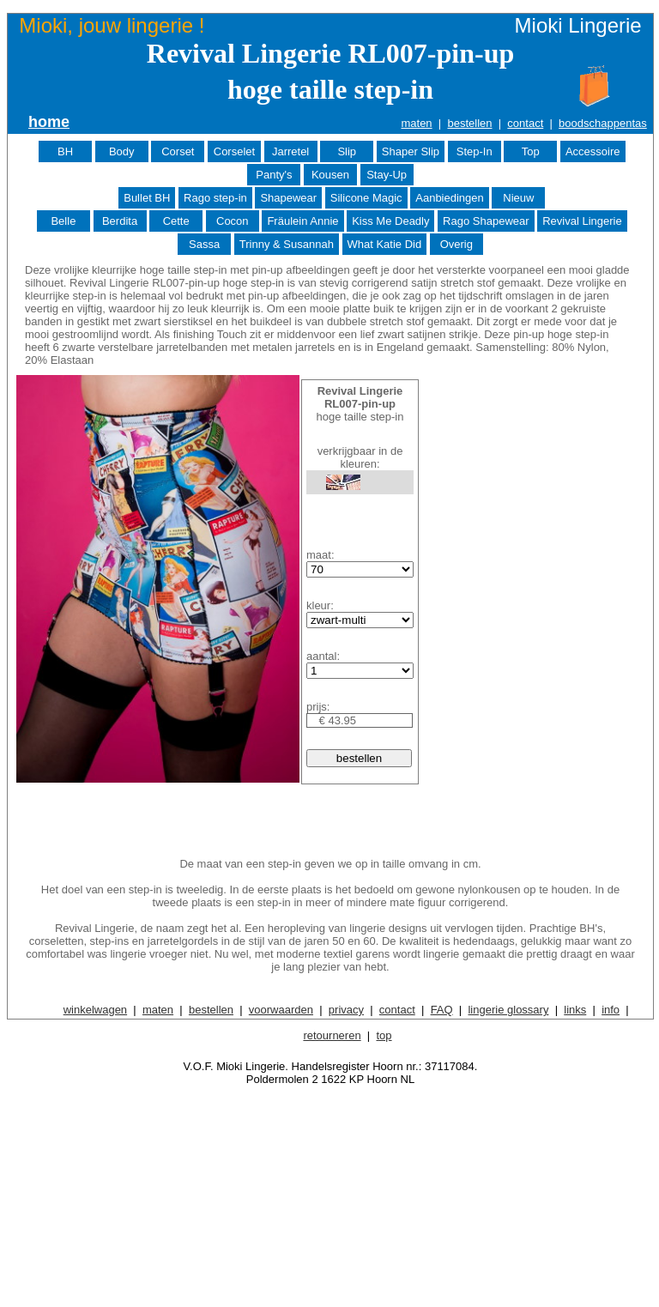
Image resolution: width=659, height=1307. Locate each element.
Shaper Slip (410, 151)
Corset (177, 151)
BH (65, 151)
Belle (63, 221)
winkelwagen (95, 1009)
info (611, 1009)
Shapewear (288, 197)
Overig (456, 244)
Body (122, 151)
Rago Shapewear (486, 221)
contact (525, 123)
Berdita (119, 221)
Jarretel (290, 151)
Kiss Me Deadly (390, 221)
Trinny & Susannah (286, 244)
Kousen (330, 174)
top (383, 1035)
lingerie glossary (508, 1009)
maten (416, 123)
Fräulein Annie (302, 221)
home (49, 121)
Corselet (234, 151)
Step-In (474, 151)
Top (531, 151)
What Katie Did (385, 244)
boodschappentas (603, 123)
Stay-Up (386, 174)
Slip (346, 151)
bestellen (469, 123)
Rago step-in (215, 197)
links (575, 1009)
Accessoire (592, 151)
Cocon (232, 221)
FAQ (442, 1009)
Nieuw (518, 197)
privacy (346, 1009)
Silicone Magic (366, 197)
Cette (176, 221)
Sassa (204, 244)
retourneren (331, 1035)
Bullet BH (147, 197)
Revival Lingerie (582, 221)
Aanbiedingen (449, 197)
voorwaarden (281, 1009)
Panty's (274, 174)
